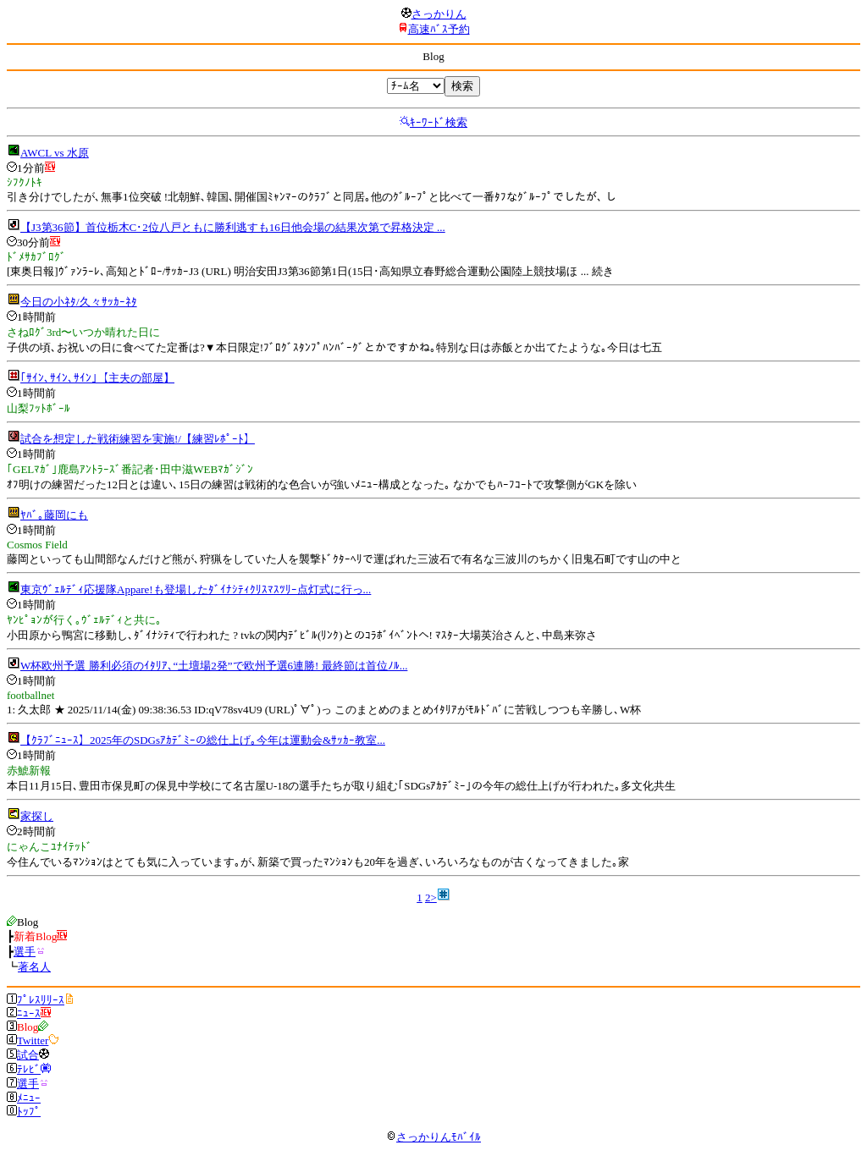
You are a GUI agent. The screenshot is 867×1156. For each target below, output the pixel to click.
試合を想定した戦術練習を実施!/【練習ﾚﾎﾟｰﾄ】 (137, 438)
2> (431, 897)
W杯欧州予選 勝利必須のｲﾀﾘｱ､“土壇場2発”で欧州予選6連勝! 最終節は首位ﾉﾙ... (213, 665)
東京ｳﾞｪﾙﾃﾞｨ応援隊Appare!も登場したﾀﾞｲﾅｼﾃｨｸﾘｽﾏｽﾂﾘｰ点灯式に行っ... (195, 589)
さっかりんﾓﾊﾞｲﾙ (433, 1137)
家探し (36, 816)
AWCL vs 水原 (54, 152)
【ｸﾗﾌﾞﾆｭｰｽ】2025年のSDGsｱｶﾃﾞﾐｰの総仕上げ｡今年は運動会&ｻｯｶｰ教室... (202, 740)
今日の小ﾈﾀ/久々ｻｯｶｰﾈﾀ (78, 301)
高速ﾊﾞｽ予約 (439, 29)
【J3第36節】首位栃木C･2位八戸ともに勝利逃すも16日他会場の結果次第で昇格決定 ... (232, 227)
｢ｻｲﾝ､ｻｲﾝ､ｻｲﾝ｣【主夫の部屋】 (97, 378)
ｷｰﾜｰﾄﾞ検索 (438, 122)
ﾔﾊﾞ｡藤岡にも (54, 515)
